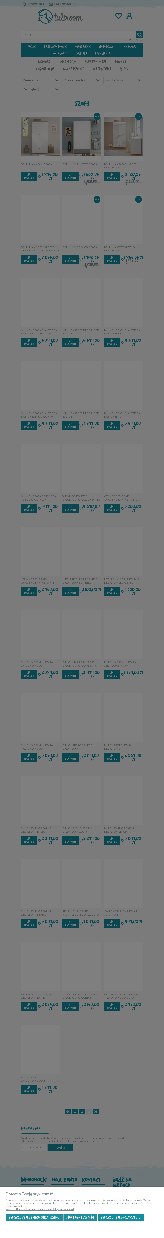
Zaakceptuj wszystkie (121, 1217)
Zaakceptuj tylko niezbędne (34, 1217)
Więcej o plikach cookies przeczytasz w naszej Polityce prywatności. (40, 1209)
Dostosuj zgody (80, 1217)
